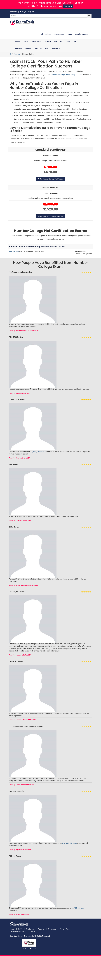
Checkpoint (36, 42)
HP (55, 42)
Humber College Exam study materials (67, 75)
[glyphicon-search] (89, 16)
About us (41, 929)
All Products (46, 34)
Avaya (26, 42)
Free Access (59, 34)
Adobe (17, 42)
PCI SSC (38, 48)
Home (13, 12)
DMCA (32, 932)
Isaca (68, 42)
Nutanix (29, 48)
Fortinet (48, 42)
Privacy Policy (65, 929)
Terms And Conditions (18, 932)
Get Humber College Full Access (50, 179)
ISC (75, 42)
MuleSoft (18, 48)
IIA (61, 42)
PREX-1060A (14, 251)
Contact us (30, 929)
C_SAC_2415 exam (38, 451)
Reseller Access (81, 34)
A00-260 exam (79, 908)
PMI (46, 48)
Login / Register (27, 12)
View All (56, 48)
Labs (70, 34)
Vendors (17, 54)
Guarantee (52, 929)
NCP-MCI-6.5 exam (69, 843)
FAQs (20, 929)
